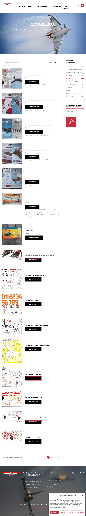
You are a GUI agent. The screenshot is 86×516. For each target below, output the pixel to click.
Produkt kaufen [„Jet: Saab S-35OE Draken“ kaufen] (33, 304)
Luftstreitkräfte (43, 6)
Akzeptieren (54, 512)
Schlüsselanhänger (73, 96)
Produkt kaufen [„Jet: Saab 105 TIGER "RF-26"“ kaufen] (33, 441)
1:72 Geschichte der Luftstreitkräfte (37, 200)
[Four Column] (8, 65)
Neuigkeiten (57, 6)
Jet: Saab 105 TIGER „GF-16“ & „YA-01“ (35, 418)
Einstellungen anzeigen (76, 512)
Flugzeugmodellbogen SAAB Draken (37, 150)
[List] (2, 65)
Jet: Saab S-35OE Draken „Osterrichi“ (36, 325)
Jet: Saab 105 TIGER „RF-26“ (33, 437)
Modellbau (71, 78)
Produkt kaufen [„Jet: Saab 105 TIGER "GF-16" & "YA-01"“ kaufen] (33, 421)
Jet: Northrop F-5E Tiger (33, 374)
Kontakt (65, 8)
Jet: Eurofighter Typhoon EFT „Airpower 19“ (39, 256)
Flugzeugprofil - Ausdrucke (75, 72)
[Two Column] (4, 65)
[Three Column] (7, 65)
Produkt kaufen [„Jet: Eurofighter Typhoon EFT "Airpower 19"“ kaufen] (33, 259)
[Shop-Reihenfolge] (15, 62)
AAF (69, 66)
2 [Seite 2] (51, 457)
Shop (66, 6)
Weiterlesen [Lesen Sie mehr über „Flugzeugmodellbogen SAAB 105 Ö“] (32, 81)
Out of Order (71, 84)
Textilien (70, 100)
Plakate (70, 90)
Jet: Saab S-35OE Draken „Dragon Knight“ (38, 345)
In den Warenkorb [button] (34, 106)
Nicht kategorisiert (73, 81)
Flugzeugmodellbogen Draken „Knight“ (38, 125)
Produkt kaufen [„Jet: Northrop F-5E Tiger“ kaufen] (33, 378)
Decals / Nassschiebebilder (75, 69)
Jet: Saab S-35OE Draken (32, 300)
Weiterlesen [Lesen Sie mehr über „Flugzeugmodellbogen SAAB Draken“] (32, 156)
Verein (31, 6)
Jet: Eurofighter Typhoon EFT (35, 275)
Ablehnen (64, 512)
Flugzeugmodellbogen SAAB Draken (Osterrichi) (41, 100)
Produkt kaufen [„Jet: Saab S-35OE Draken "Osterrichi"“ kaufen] (33, 329)
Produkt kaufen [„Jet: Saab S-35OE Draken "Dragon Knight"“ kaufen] (33, 349)
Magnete (70, 75)
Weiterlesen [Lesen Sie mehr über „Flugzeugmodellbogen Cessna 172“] (32, 181)
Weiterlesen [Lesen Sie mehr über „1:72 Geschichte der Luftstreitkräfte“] (32, 206)
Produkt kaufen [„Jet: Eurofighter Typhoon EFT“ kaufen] (33, 279)
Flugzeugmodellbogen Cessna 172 (36, 175)
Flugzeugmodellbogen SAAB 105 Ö (36, 75)
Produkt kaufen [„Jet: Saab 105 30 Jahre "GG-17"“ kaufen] (33, 401)
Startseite (21, 6)
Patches (70, 87)
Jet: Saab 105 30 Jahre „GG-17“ (33, 398)
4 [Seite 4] (58, 457)
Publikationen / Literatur (74, 93)
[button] (83, 495)
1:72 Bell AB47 (29, 231)
